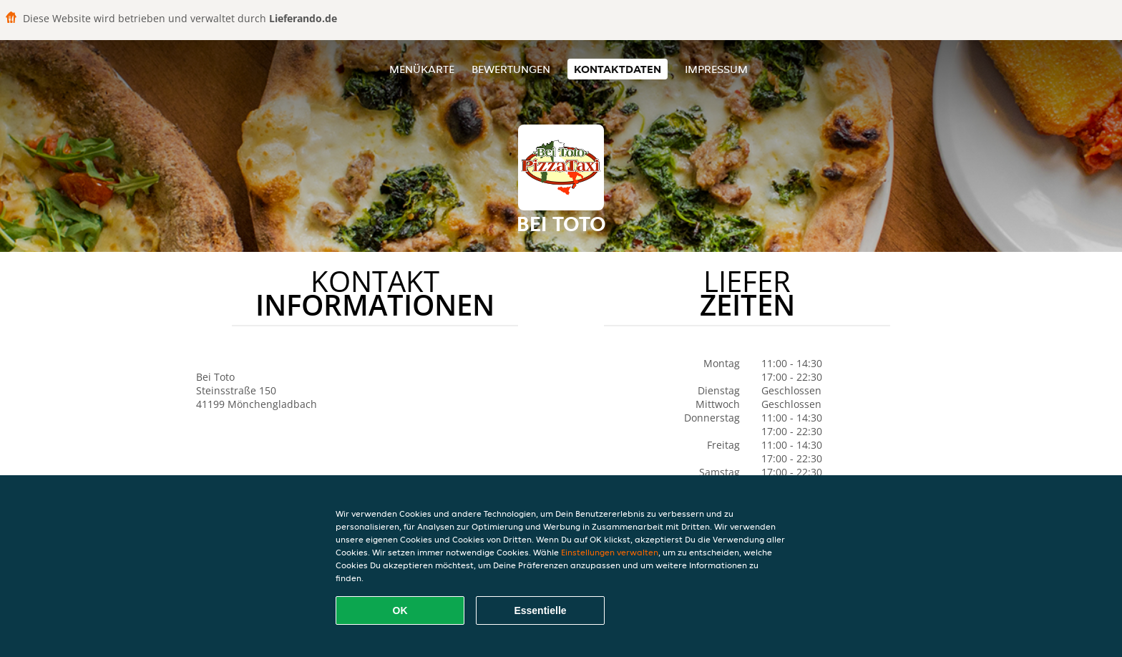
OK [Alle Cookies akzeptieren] (400, 610)
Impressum (716, 69)
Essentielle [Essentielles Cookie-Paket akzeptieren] (540, 610)
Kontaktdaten (617, 69)
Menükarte (421, 69)
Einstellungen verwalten (609, 552)
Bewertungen (511, 69)
